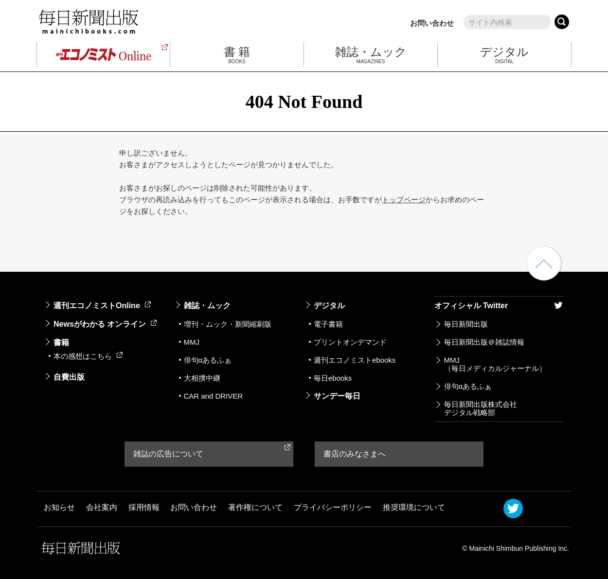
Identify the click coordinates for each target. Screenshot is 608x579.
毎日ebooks (333, 378)
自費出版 (69, 377)
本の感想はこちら (88, 356)
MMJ (192, 342)
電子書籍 (328, 324)
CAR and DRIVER (213, 396)
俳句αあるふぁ (208, 360)
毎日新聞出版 (466, 324)
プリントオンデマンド (350, 342)
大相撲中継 (202, 378)
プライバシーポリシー (333, 507)
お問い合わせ (432, 23)
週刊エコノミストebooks (354, 360)
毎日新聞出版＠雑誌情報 (484, 342)
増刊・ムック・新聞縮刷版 (227, 324)
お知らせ (59, 507)
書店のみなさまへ (354, 454)
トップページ (404, 199)
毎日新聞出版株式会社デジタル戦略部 (480, 408)
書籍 (61, 342)
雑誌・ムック (207, 305)
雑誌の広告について (168, 454)
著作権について (255, 507)
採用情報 (144, 507)
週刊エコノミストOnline (102, 305)
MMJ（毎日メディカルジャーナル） (495, 364)
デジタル (329, 305)
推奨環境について (414, 507)
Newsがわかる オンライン (105, 324)
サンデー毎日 (337, 396)
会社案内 (101, 507)
